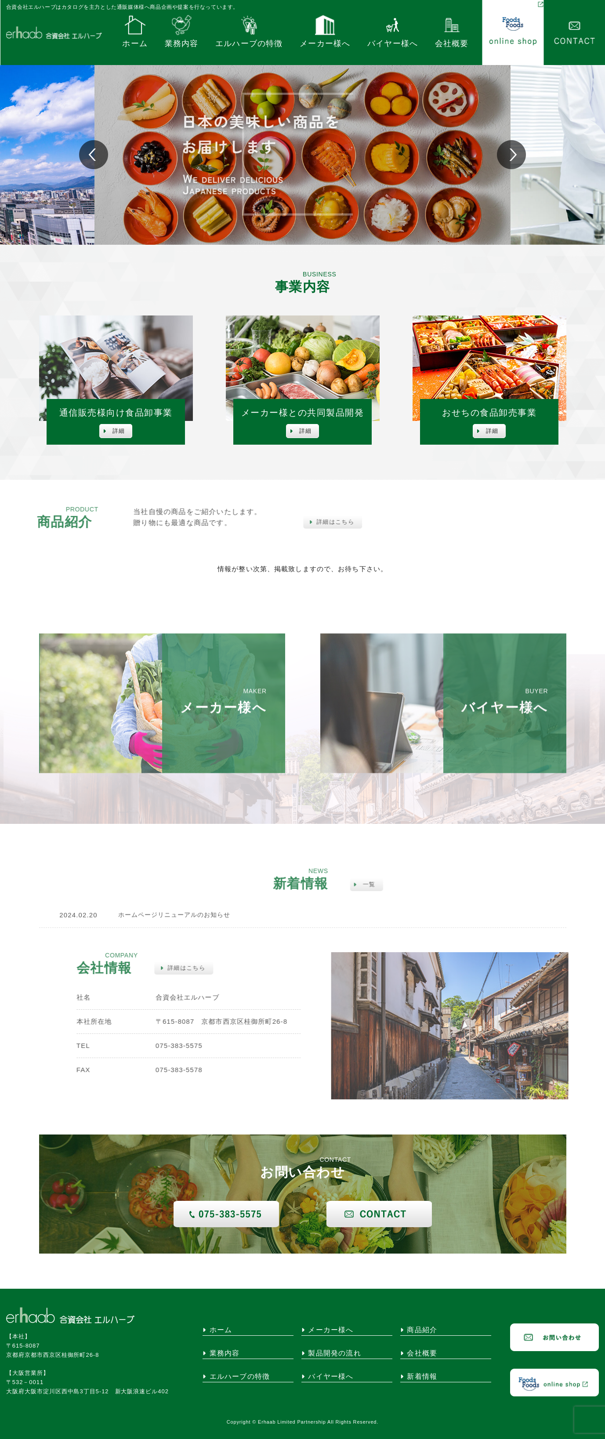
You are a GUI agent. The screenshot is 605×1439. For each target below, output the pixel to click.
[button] (511, 154)
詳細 (114, 431)
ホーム (135, 32)
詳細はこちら (325, 521)
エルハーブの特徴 (249, 32)
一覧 (358, 884)
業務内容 (182, 32)
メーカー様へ (325, 32)
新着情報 (418, 1376)
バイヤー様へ (392, 32)
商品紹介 (418, 1330)
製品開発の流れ (331, 1353)
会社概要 (452, 32)
